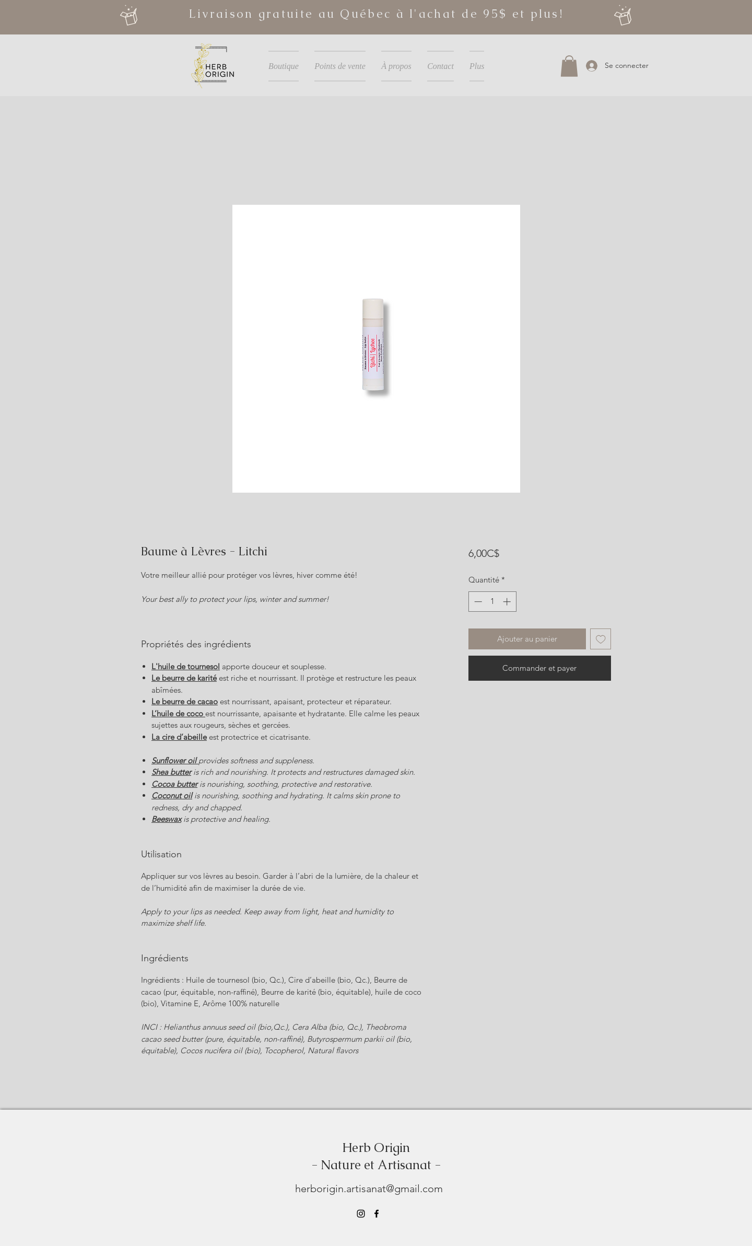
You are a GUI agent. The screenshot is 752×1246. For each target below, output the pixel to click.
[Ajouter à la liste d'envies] (601, 639)
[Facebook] (376, 1213)
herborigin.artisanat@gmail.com (369, 1188)
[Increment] (508, 601)
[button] (569, 66)
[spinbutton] (492, 601)
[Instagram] (361, 1213)
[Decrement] (477, 601)
